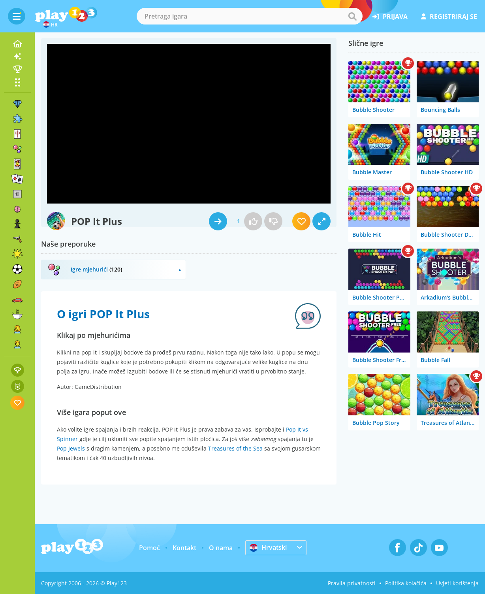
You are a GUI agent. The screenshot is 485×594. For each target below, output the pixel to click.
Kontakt (184, 547)
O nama (221, 547)
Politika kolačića (406, 583)
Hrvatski (268, 547)
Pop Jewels (71, 448)
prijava (390, 16)
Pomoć (149, 547)
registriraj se (449, 16)
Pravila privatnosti (352, 583)
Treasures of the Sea (235, 448)
